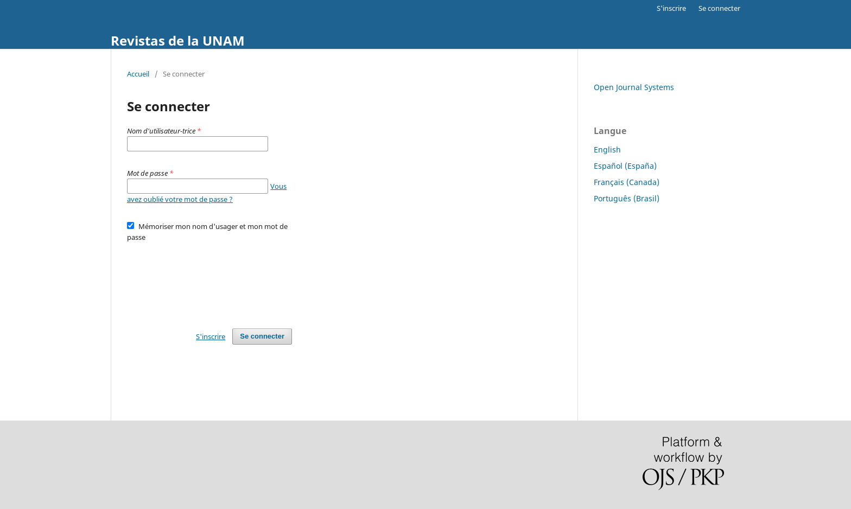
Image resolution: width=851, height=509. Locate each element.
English (607, 149)
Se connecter (719, 8)
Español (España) (625, 166)
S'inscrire (671, 8)
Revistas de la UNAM (178, 40)
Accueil (138, 74)
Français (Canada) (626, 182)
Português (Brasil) (626, 198)
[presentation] (209, 280)
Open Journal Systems (634, 87)
